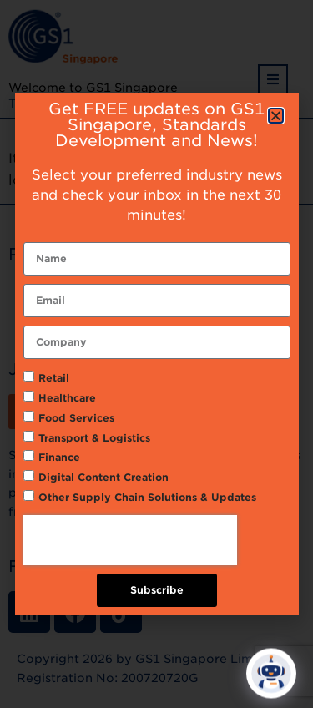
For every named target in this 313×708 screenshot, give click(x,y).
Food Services (76, 418)
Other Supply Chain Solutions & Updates (147, 497)
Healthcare (67, 398)
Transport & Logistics (94, 438)
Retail (53, 378)
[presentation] (130, 540)
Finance (59, 457)
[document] (156, 354)
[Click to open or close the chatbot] (271, 676)
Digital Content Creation (103, 477)
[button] (276, 115)
